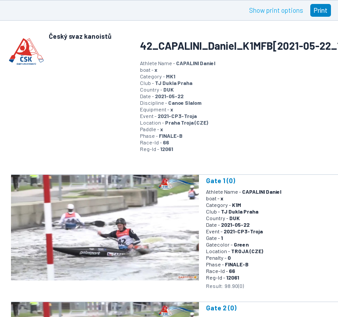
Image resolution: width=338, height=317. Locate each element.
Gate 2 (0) (221, 308)
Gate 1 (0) (220, 180)
